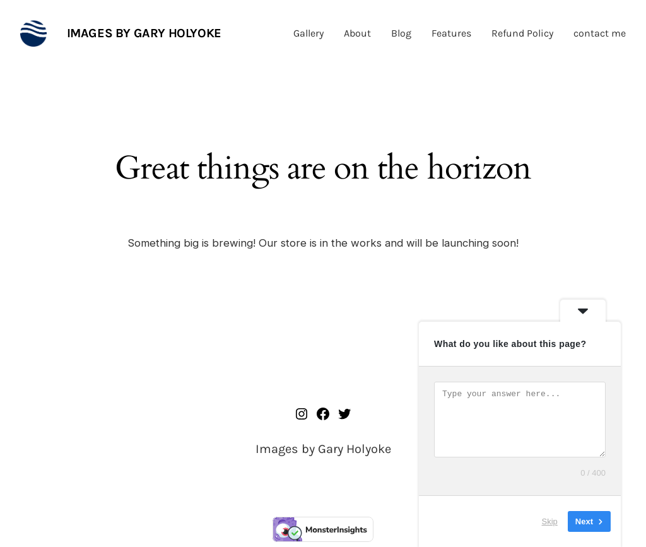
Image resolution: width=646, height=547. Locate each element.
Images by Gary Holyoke (144, 33)
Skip (550, 521)
